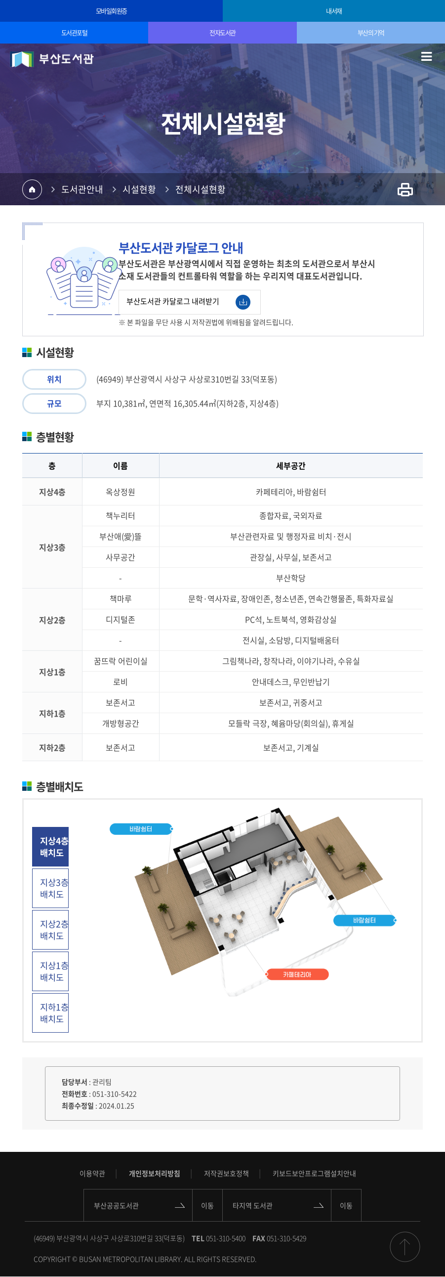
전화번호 (74, 1093)
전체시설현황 (200, 189)
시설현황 (139, 189)
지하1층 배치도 (54, 1013)
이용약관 (92, 1173)
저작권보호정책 (226, 1173)
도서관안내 (82, 189)
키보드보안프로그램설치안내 (314, 1173)
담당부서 (74, 1082)
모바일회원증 (111, 10)
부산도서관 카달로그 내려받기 (188, 302)
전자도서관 (222, 32)
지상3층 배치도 (54, 888)
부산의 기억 (371, 32)
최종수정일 (78, 1105)
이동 (207, 1205)
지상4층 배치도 (54, 846)
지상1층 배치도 (54, 971)
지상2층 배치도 (54, 929)
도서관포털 (74, 32)
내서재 (334, 10)
